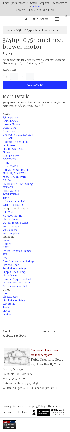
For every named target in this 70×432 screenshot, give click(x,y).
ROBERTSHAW (11, 194)
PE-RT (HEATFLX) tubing (18, 184)
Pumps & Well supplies (16, 209)
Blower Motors (11, 124)
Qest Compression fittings (18, 261)
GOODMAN (9, 159)
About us (8, 331)
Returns (7, 412)
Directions (54, 406)
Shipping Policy (36, 406)
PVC (5, 258)
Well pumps (10, 230)
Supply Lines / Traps (15, 272)
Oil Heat (7, 180)
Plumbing (8, 237)
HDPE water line (12, 216)
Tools (6, 307)
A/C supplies (10, 117)
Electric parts (11, 297)
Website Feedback (14, 336)
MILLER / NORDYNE (14, 173)
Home (9, 30)
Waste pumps (11, 226)
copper (7, 244)
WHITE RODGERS (13, 205)
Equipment (9, 145)
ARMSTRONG (11, 121)
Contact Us (48, 331)
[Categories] (56, 18)
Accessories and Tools (15, 286)
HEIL (6, 163)
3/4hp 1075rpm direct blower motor (37, 30)
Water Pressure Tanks (16, 223)
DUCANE (8, 138)
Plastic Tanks (10, 219)
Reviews (7, 314)
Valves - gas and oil (14, 201)
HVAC (6, 114)
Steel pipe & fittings (14, 268)
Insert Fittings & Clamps (17, 251)
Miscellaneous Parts (14, 177)
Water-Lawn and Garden (17, 283)
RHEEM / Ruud (11, 191)
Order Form (21, 412)
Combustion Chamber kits (18, 135)
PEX (5, 254)
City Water (9, 212)
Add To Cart (35, 84)
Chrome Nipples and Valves (19, 279)
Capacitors (9, 131)
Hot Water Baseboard (15, 170)
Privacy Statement (13, 406)
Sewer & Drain (11, 265)
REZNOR (8, 187)
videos (6, 311)
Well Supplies (11, 233)
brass (6, 240)
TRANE (7, 198)
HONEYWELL (11, 166)
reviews (36, 7)
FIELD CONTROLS (13, 149)
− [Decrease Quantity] (14, 76)
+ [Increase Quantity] (30, 76)
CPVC (6, 247)
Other (6, 290)
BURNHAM (9, 128)
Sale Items (9, 304)
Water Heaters (11, 275)
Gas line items (11, 156)
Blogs (6, 293)
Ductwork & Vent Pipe (15, 142)
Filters (6, 152)
